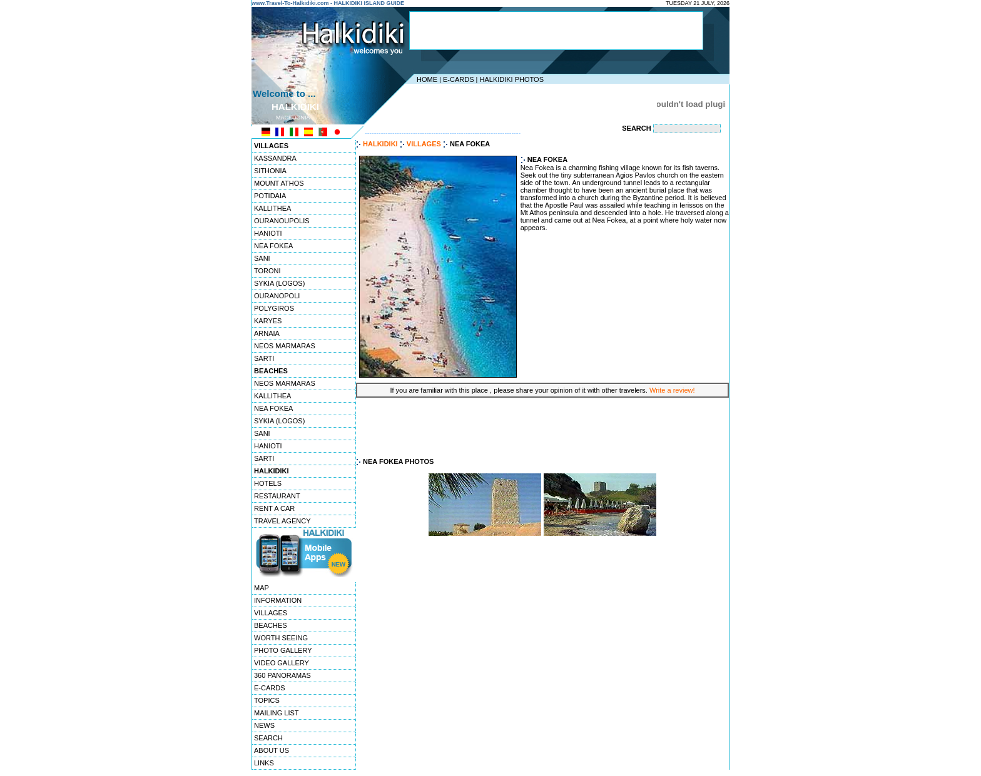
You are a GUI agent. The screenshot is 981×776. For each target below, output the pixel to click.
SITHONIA (270, 170)
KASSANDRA (275, 158)
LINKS (264, 763)
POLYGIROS (274, 308)
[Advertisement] (556, 30)
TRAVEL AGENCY (282, 521)
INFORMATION (278, 600)
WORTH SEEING (281, 638)
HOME (427, 79)
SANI (262, 258)
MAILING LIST (276, 713)
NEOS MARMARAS (284, 346)
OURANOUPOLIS (282, 220)
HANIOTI (268, 233)
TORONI (267, 271)
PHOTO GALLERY (283, 650)
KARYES (268, 321)
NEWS (264, 725)
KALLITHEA (272, 208)
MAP (261, 588)
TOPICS (267, 700)
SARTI (264, 358)
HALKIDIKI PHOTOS (511, 79)
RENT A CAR (274, 508)
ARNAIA (267, 333)
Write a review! (672, 390)
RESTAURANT (277, 496)
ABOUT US (271, 750)
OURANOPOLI (277, 296)
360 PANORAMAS (282, 675)
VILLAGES (270, 613)
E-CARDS (458, 79)
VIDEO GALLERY (281, 663)
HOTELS (268, 483)
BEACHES (270, 625)
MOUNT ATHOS (279, 183)
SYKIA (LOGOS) (279, 283)
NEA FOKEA (273, 245)
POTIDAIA (270, 195)
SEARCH (268, 738)
